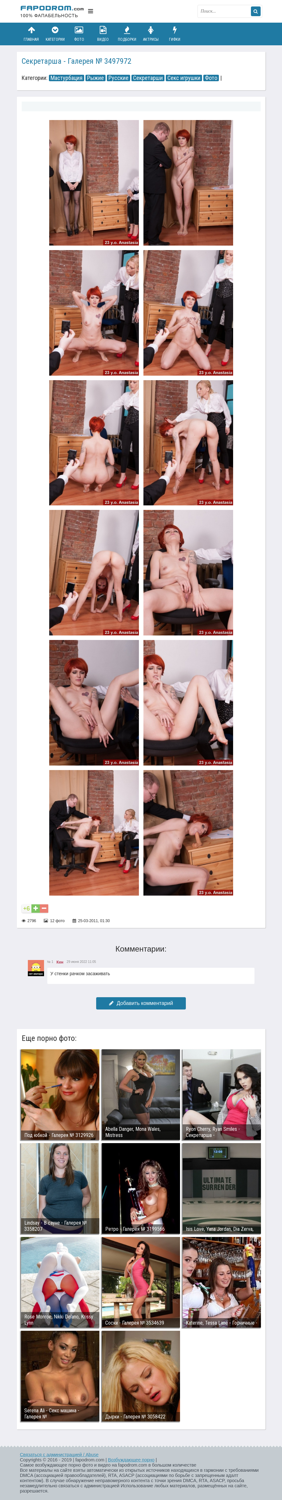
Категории (55, 34)
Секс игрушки (183, 78)
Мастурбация (67, 78)
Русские (118, 78)
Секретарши (148, 78)
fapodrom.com (52, 11)
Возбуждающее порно (131, 1459)
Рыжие (95, 78)
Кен (60, 962)
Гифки (175, 34)
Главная (31, 34)
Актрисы (151, 34)
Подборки (127, 34)
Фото (79, 34)
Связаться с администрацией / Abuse (59, 1454)
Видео (103, 34)
